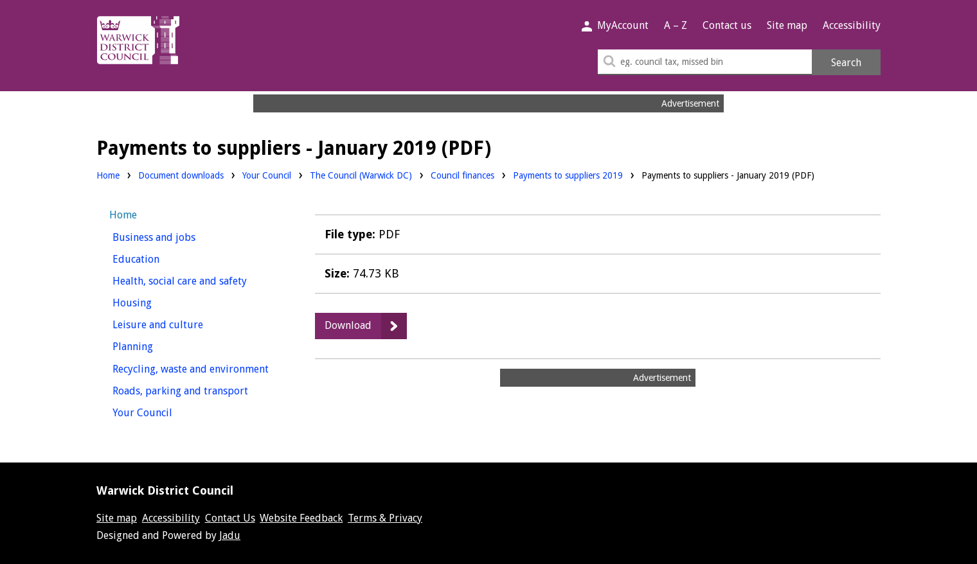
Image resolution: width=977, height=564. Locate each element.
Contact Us (230, 518)
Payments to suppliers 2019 (568, 175)
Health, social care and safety (197, 279)
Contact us (727, 25)
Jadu (229, 535)
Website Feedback (301, 518)
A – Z (675, 25)
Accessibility (852, 25)
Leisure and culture (181, 323)
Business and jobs (177, 236)
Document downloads (181, 175)
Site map (787, 25)
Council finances (462, 174)
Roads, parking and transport (197, 389)
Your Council (266, 174)
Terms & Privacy (385, 518)
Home (108, 175)
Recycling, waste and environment (197, 367)
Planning (156, 345)
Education (159, 258)
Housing (155, 301)
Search (846, 63)
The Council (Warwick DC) (361, 174)
